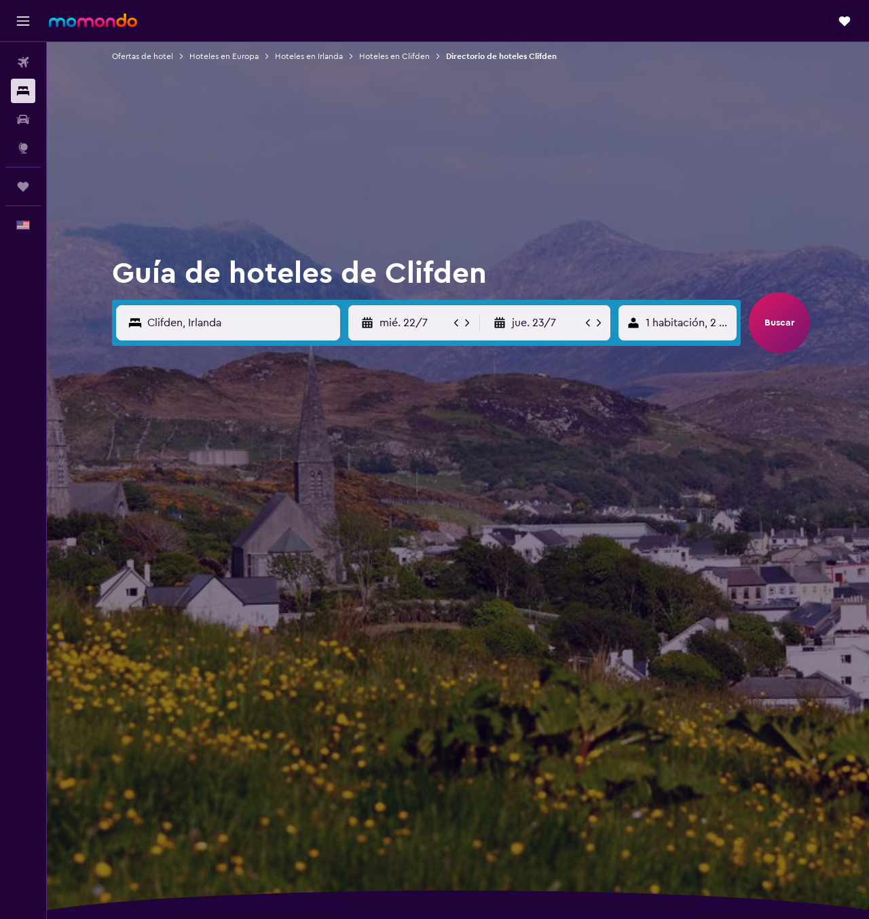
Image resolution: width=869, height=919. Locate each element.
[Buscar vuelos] (23, 62)
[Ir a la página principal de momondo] (93, 20)
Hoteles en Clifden (394, 56)
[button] (23, 21)
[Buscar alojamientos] (23, 90)
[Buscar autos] (23, 119)
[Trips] (23, 186)
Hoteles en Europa (224, 56)
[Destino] (241, 323)
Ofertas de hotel (142, 56)
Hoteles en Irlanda (309, 56)
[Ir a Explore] (23, 147)
